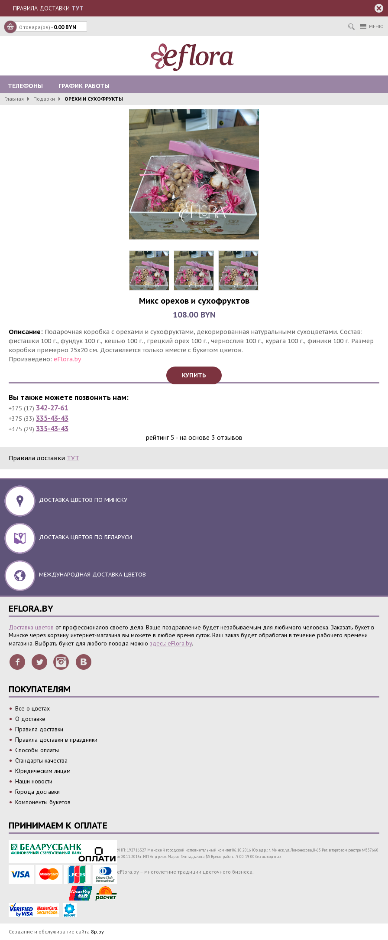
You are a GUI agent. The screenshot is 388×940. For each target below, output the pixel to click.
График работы (84, 86)
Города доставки (37, 792)
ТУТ (77, 8)
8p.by (97, 931)
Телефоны (25, 86)
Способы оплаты (37, 750)
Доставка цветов (31, 627)
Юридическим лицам (43, 771)
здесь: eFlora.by (171, 643)
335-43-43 (52, 418)
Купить (194, 375)
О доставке (30, 719)
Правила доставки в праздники (56, 739)
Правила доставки (39, 729)
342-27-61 (52, 407)
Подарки (44, 98)
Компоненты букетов (43, 802)
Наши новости (33, 781)
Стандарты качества (41, 760)
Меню (372, 26)
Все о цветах (32, 708)
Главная (14, 98)
